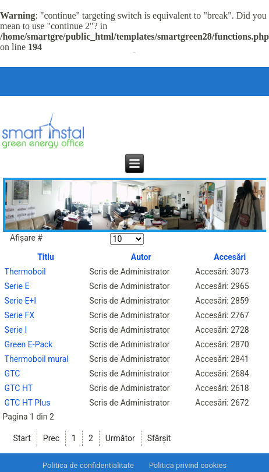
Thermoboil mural (37, 359)
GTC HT (19, 388)
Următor (120, 438)
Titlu (45, 257)
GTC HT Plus (28, 402)
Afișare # (26, 237)
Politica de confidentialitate (88, 465)
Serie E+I (21, 300)
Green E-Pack (29, 344)
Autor (141, 257)
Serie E (17, 286)
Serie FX (19, 315)
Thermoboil (25, 271)
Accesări (230, 257)
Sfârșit (159, 438)
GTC (12, 373)
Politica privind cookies (187, 465)
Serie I (16, 329)
